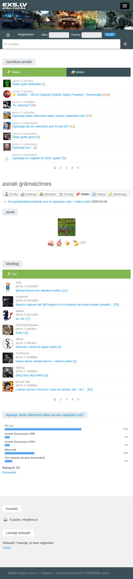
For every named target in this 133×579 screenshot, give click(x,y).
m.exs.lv (32, 573)
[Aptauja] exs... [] (66, 146)
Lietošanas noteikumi (69, 573)
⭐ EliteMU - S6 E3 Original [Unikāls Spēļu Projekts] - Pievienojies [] (66, 94)
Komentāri (9, 472)
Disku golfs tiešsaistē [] (66, 83)
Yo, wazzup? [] (66, 104)
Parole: (86, 35)
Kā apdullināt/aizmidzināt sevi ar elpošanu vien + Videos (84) (49, 201)
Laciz (6, 547)
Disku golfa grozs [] (66, 136)
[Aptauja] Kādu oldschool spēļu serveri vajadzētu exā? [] (66, 115)
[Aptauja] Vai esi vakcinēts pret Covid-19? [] (66, 125)
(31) (83, 242)
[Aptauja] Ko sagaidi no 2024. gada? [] (66, 157)
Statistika (46, 573)
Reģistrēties (26, 34)
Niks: (55, 35)
